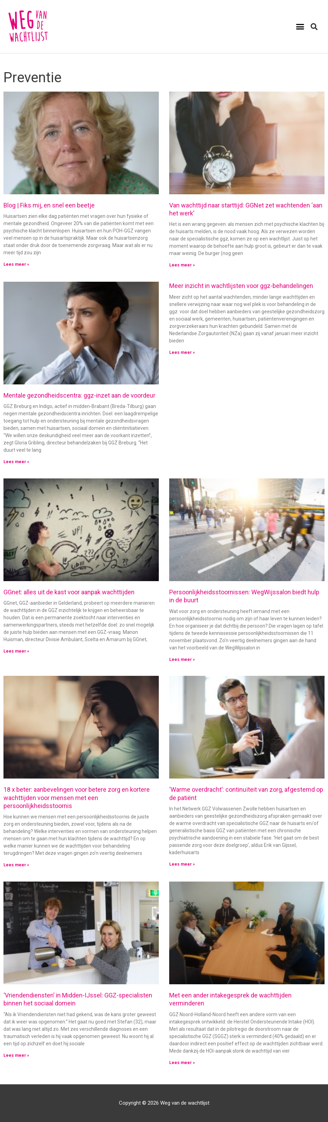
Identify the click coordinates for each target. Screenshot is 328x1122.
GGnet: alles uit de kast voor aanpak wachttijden (69, 592)
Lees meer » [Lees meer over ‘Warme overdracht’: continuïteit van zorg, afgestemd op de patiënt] (182, 864)
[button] (300, 26)
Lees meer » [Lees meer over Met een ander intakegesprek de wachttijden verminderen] (182, 1062)
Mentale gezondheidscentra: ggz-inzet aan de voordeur (79, 395)
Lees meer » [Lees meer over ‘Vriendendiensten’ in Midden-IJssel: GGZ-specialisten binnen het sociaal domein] (16, 1055)
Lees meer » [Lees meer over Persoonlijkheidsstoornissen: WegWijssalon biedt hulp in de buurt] (182, 659)
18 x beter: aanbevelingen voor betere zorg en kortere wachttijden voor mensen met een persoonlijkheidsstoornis (76, 797)
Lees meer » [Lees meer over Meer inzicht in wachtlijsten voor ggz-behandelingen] (182, 352)
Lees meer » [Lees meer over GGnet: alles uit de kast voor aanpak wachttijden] (16, 651)
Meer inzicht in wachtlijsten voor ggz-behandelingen (241, 285)
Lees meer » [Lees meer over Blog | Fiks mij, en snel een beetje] (16, 264)
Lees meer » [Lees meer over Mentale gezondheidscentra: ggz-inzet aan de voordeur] (16, 461)
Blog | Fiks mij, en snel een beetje (49, 205)
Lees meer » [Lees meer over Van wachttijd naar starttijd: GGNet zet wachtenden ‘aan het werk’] (182, 265)
